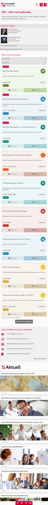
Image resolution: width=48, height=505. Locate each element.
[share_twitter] (26, 503)
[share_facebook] (22, 503)
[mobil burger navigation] (36, 4)
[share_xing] (17, 503)
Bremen (6, 85)
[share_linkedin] (30, 503)
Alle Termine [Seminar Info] (12, 90)
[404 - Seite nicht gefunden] (41, 4)
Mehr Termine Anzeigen (24, 321)
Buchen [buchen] (35, 90)
